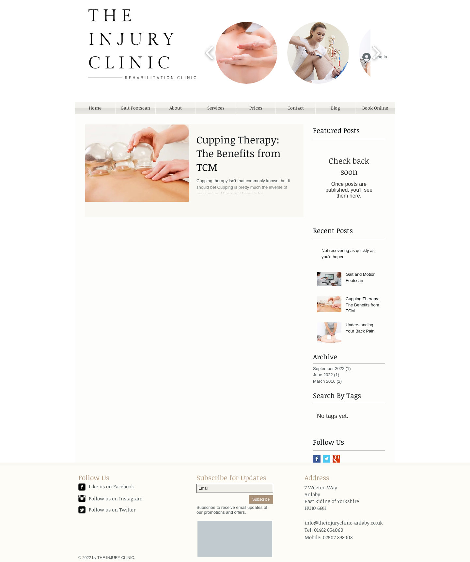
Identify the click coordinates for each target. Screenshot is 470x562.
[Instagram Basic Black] (82, 498)
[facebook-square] (82, 487)
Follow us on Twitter (112, 509)
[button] (246, 53)
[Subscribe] (261, 499)
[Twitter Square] (82, 509)
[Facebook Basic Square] (317, 459)
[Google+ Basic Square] (336, 459)
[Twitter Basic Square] (326, 459)
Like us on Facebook (111, 486)
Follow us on (104, 498)
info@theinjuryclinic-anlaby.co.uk (344, 522)
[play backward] (209, 52)
